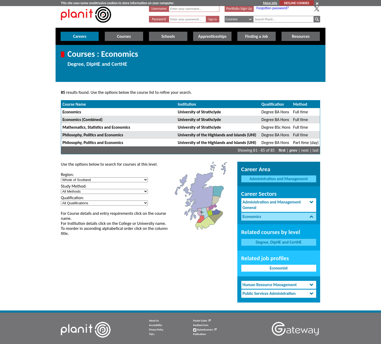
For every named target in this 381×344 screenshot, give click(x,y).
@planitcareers (205, 329)
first (282, 150)
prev (293, 150)
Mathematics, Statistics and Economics (96, 127)
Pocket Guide (202, 320)
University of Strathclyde (199, 111)
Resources (301, 36)
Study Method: (74, 186)
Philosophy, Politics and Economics (92, 134)
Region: (67, 174)
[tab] (278, 205)
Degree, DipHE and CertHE (279, 242)
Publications (199, 334)
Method (300, 104)
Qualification (272, 104)
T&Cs (151, 334)
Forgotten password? (272, 8)
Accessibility (155, 325)
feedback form (200, 325)
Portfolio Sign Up (239, 8)
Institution (187, 104)
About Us (154, 320)
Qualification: (72, 197)
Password (159, 19)
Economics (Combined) (82, 119)
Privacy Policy (156, 329)
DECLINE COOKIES (296, 3)
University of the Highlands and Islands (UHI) (217, 134)
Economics (71, 111)
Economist (279, 268)
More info (270, 3)
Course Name (74, 104)
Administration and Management (279, 178)
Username (158, 8)
